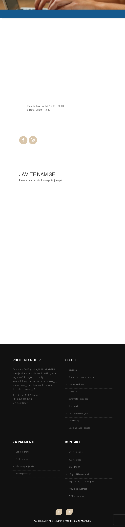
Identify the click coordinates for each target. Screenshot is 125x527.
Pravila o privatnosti (77, 489)
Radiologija (73, 406)
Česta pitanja (22, 459)
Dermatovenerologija (78, 413)
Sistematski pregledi (78, 399)
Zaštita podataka (76, 496)
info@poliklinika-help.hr (79, 474)
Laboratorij (73, 420)
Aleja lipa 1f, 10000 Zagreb (81, 481)
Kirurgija (72, 370)
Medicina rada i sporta (79, 428)
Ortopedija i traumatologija (81, 377)
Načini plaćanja (23, 473)
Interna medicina (76, 384)
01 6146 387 (74, 467)
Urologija (72, 391)
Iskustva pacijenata (25, 466)
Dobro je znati (22, 452)
